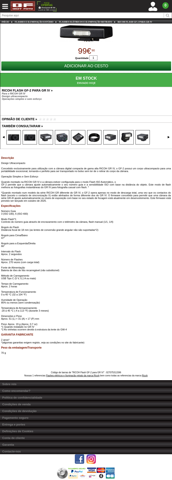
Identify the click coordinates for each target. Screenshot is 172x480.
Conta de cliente (13, 438)
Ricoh (145, 375)
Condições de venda (16, 404)
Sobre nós (9, 384)
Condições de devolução (19, 411)
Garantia (8, 444)
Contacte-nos (11, 451)
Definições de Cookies (17, 431)
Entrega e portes (13, 424)
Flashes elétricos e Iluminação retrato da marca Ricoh (72, 375)
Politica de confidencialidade (22, 397)
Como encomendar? (16, 391)
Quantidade (82, 58)
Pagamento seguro (15, 417)
